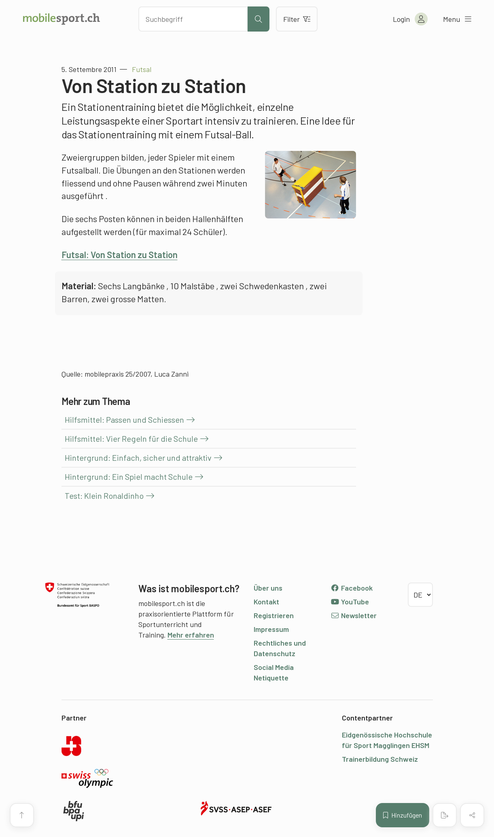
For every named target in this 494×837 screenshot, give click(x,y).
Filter (296, 19)
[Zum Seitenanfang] (22, 815)
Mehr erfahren (190, 634)
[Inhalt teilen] (472, 815)
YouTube (350, 601)
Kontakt (266, 601)
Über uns (268, 587)
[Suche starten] (258, 19)
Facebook (352, 587)
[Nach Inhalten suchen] (193, 19)
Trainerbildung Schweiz (380, 758)
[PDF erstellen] (445, 815)
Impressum (271, 629)
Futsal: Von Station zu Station (119, 254)
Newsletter (354, 615)
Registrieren (274, 615)
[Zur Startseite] (61, 19)
